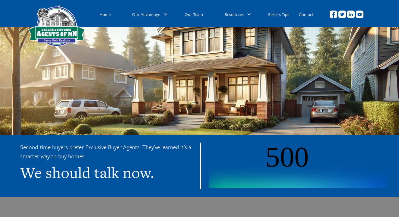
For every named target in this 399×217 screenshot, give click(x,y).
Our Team (194, 14)
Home (105, 14)
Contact (306, 14)
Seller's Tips (278, 14)
